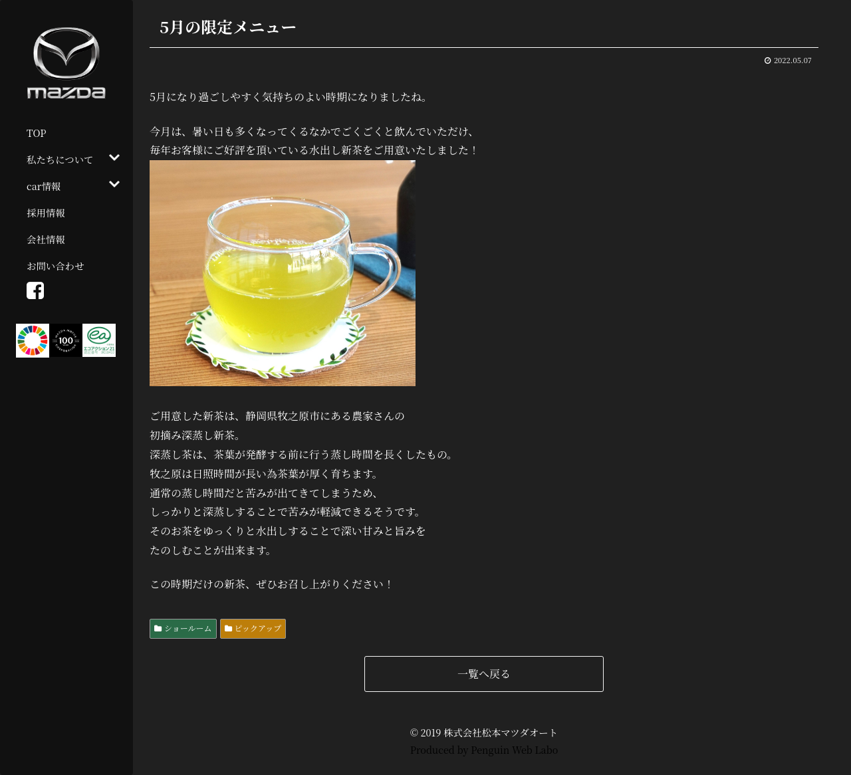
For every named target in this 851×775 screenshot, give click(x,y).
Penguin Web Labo (514, 749)
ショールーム (188, 627)
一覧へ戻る (484, 673)
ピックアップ (258, 627)
